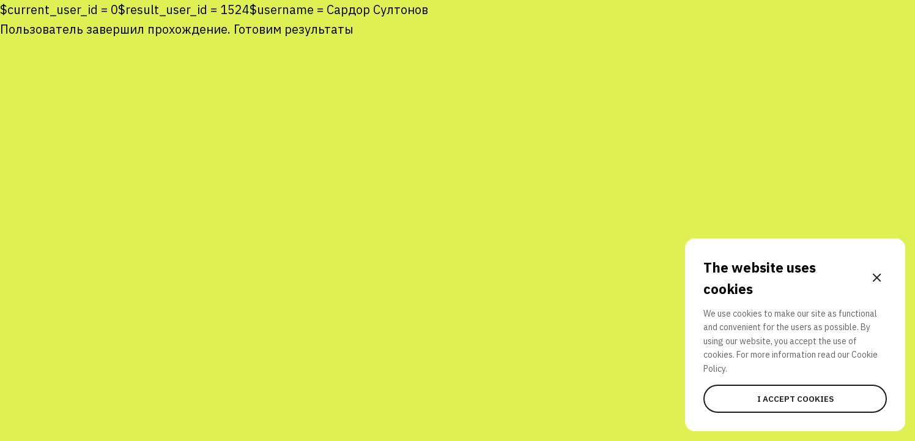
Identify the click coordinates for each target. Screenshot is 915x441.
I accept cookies (795, 398)
